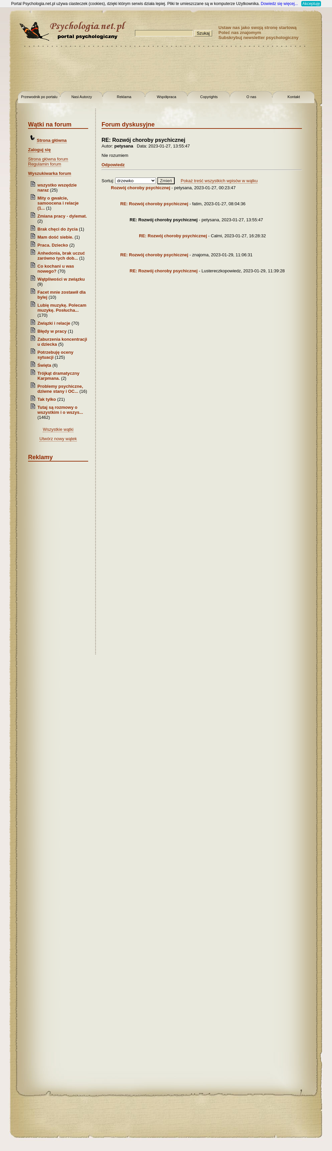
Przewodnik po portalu (39, 97)
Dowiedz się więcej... (279, 3)
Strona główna (52, 140)
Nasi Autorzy (81, 97)
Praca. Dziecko (53, 245)
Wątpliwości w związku (61, 279)
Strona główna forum (48, 159)
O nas (251, 97)
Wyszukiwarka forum (49, 173)
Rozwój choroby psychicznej (140, 187)
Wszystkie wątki (58, 429)
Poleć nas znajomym (239, 32)
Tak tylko (46, 399)
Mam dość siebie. (55, 237)
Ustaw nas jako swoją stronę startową (257, 27)
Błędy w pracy (51, 331)
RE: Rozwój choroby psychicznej (154, 203)
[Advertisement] (166, 70)
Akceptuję (311, 3)
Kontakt (294, 97)
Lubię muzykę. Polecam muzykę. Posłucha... (62, 308)
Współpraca (166, 97)
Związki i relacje (53, 323)
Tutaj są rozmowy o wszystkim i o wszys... (60, 410)
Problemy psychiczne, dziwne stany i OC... (60, 389)
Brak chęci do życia (57, 229)
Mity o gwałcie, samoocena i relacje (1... (58, 203)
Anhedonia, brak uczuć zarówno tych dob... (61, 256)
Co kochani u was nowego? (55, 269)
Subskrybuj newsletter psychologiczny (258, 37)
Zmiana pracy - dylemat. (62, 216)
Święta (44, 365)
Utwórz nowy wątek (58, 438)
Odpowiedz (113, 164)
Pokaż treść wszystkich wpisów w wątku (219, 180)
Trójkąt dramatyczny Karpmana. (58, 376)
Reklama (124, 97)
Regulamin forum (44, 164)
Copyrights (209, 97)
